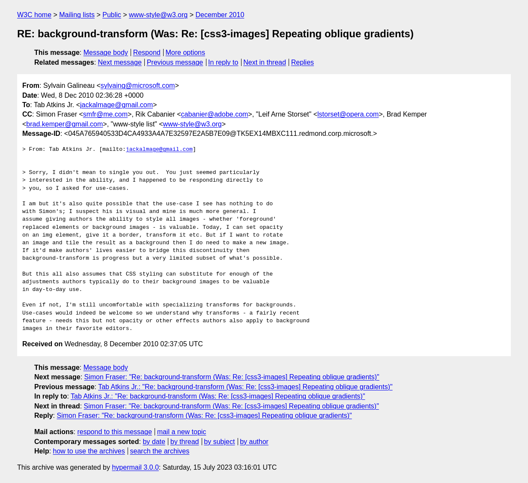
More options (186, 52)
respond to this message (114, 431)
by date (154, 441)
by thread (184, 441)
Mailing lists (77, 14)
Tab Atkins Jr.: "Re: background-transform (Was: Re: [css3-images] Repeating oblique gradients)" (245, 386)
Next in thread (264, 62)
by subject (219, 441)
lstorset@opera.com (348, 114)
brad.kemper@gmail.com (64, 124)
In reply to (223, 62)
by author (254, 441)
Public (111, 14)
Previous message (175, 62)
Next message (120, 62)
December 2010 (219, 14)
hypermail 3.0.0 (135, 467)
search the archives (160, 451)
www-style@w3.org (158, 14)
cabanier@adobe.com (214, 114)
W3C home (34, 14)
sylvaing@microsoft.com (138, 85)
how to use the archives (89, 451)
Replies (302, 62)
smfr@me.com (105, 114)
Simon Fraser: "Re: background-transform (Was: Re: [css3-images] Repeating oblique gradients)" (231, 377)
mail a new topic (181, 431)
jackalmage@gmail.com (116, 104)
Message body (106, 52)
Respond (147, 52)
